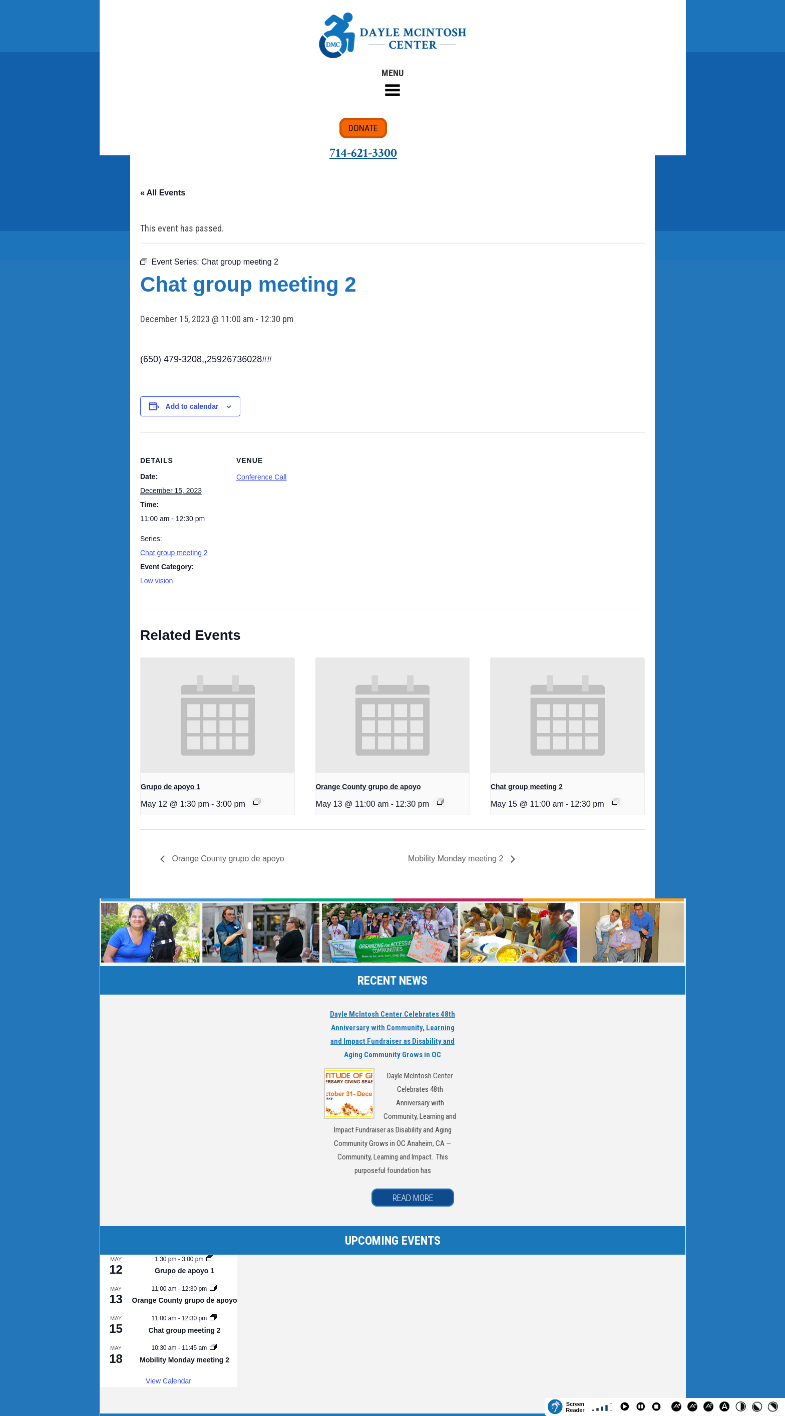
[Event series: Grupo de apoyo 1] (256, 802)
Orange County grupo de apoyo (368, 787)
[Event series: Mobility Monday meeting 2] (213, 1347)
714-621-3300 (363, 152)
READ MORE (412, 1198)
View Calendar (168, 1381)
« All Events (162, 192)
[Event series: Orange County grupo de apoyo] (440, 802)
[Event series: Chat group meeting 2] (615, 802)
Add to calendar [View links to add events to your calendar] (192, 406)
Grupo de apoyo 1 (170, 787)
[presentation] (217, 715)
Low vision (156, 581)
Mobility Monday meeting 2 (457, 858)
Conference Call (261, 477)
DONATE (363, 128)
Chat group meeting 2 (174, 553)
